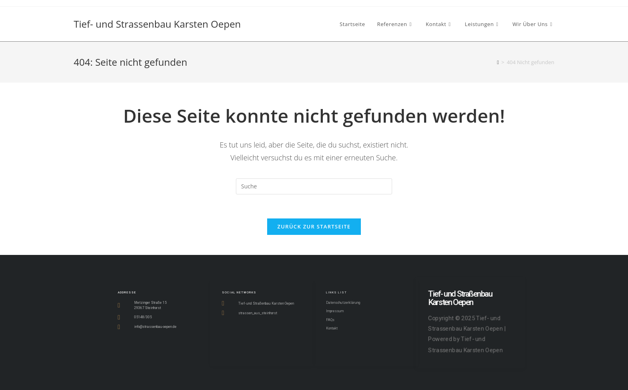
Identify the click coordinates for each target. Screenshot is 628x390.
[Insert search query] (314, 186)
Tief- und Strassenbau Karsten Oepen (157, 23)
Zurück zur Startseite (314, 226)
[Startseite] (498, 62)
